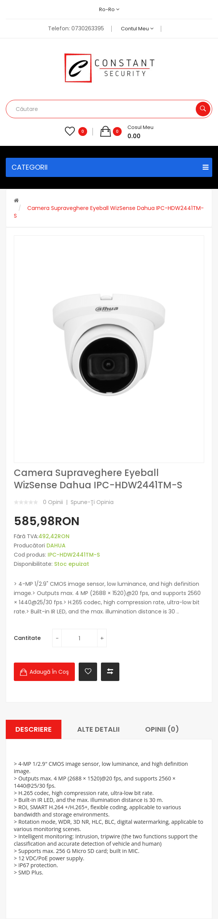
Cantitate (27, 638)
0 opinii (53, 502)
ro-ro (109, 9)
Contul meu (137, 28)
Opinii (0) (162, 729)
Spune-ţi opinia (92, 502)
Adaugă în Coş (49, 672)
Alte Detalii (98, 729)
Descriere (33, 729)
